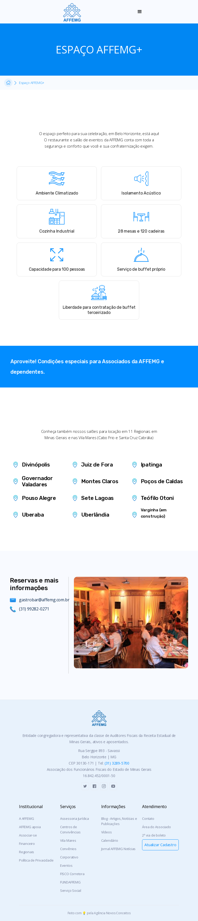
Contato (148, 818)
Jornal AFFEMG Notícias (118, 848)
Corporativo (69, 857)
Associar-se (28, 835)
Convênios (68, 848)
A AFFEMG (26, 818)
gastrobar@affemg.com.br (44, 600)
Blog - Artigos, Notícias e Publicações (119, 821)
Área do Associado (156, 827)
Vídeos (106, 832)
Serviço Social (70, 890)
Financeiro (27, 843)
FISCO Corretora (72, 873)
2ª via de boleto (154, 835)
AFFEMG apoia (30, 827)
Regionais (26, 852)
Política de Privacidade (36, 860)
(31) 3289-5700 (117, 763)
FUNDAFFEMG (70, 882)
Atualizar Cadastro (160, 844)
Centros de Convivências (70, 829)
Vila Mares (68, 840)
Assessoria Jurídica (74, 818)
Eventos (66, 865)
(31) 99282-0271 (34, 609)
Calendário (109, 840)
